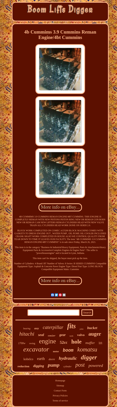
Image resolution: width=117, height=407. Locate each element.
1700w (21, 343)
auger (95, 334)
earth (41, 358)
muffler (90, 343)
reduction (23, 366)
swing (32, 343)
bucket (92, 328)
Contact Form (60, 390)
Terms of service (60, 400)
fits (71, 326)
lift (100, 343)
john (82, 329)
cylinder (67, 366)
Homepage (60, 380)
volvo (81, 335)
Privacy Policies (60, 395)
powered (96, 365)
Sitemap (60, 385)
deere (52, 359)
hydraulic (68, 358)
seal (41, 335)
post (80, 365)
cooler (52, 336)
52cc (64, 342)
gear (62, 335)
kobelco (28, 359)
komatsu (87, 349)
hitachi (26, 334)
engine (47, 341)
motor (56, 351)
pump (53, 365)
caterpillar (53, 327)
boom (68, 350)
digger (89, 357)
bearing (26, 328)
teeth (71, 336)
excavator (36, 349)
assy (36, 328)
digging (38, 366)
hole (76, 341)
